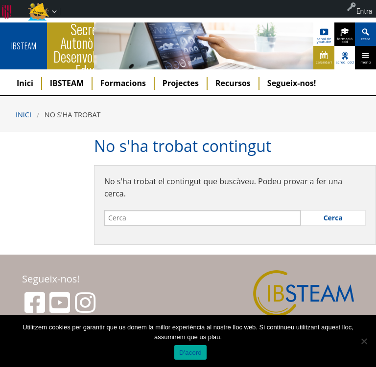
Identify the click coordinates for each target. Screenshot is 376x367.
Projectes (181, 83)
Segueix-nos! (291, 83)
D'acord (190, 352)
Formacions (123, 83)
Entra (364, 11)
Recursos (233, 83)
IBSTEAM (23, 46)
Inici (25, 83)
